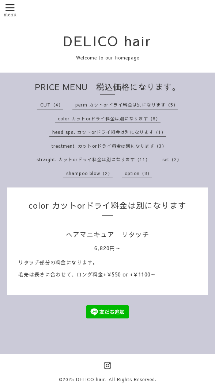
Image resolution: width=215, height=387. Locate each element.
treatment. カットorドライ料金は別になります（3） (109, 146)
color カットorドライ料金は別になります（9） (109, 118)
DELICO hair (107, 40)
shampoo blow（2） (89, 173)
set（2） (172, 159)
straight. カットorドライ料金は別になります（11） (93, 159)
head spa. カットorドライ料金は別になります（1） (109, 132)
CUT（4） (51, 105)
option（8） (138, 173)
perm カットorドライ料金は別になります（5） (126, 105)
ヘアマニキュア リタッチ (107, 234)
